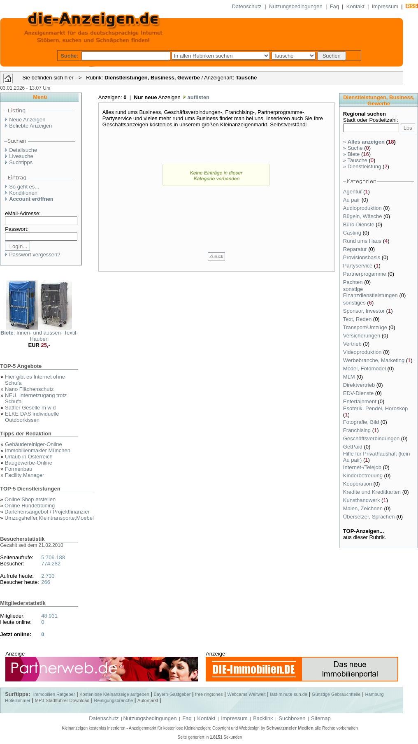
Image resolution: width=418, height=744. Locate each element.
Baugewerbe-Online (28, 463)
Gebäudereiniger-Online (33, 444)
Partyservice (358, 266)
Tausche (355, 160)
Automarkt (147, 700)
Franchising (357, 430)
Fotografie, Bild (362, 422)
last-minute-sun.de (288, 694)
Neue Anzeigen (27, 119)
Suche (353, 148)
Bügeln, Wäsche (363, 216)
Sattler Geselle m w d (30, 408)
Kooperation (358, 484)
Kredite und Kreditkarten (372, 492)
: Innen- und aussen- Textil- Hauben (39, 336)
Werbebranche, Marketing (374, 360)
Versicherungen (362, 335)
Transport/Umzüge (366, 327)
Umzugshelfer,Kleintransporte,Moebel (49, 518)
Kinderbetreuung (363, 475)
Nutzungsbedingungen (296, 6)
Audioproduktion (363, 208)
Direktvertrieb (359, 385)
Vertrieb (353, 344)
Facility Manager (24, 475)
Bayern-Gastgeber (172, 694)
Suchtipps (21, 162)
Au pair (352, 200)
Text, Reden (358, 319)
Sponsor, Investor (364, 311)
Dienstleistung (362, 166)
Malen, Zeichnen (363, 508)
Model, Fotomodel (365, 368)
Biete (351, 154)
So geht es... (24, 187)
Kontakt (355, 6)
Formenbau (18, 469)
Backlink (263, 718)
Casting (353, 233)
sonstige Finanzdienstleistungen (371, 292)
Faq (334, 6)
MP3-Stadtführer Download (62, 700)
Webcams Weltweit (246, 694)
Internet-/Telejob (363, 467)
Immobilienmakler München (37, 450)
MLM (350, 377)
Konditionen (23, 193)
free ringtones (209, 694)
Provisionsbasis (362, 257)
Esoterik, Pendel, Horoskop (375, 408)
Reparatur (355, 249)
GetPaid (353, 447)
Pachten (353, 282)
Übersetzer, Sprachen (369, 517)
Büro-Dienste (359, 224)
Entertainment (360, 401)
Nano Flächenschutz (29, 389)
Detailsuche (23, 150)
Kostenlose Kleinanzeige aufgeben (114, 694)
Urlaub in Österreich (29, 456)
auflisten (197, 97)
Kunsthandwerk (362, 500)
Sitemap (321, 718)
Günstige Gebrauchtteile (336, 694)
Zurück (216, 256)
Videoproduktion (363, 352)
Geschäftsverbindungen (372, 438)
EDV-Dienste (359, 393)
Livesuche (21, 156)
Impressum (385, 6)
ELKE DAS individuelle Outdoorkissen (32, 417)
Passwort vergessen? (34, 254)
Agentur (353, 191)
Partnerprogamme (365, 274)
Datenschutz (247, 6)
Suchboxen (292, 718)
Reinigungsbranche (113, 700)
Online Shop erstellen (30, 499)
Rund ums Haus (363, 241)
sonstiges (355, 303)
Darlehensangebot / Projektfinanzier (47, 512)
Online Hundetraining (30, 505)
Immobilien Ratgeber (54, 694)
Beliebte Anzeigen (30, 126)
